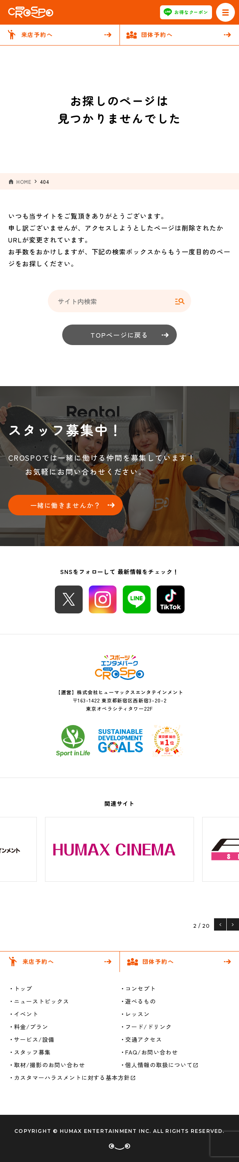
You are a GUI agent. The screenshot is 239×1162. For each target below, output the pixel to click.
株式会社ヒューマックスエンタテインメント (130, 692)
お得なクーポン (186, 12)
